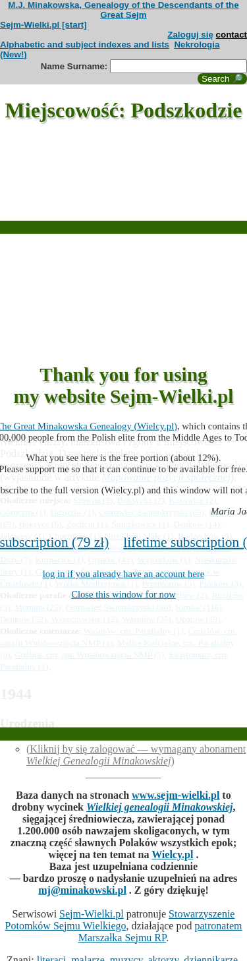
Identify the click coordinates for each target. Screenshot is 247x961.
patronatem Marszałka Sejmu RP (160, 931)
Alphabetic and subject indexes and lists (84, 44)
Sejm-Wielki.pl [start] (43, 25)
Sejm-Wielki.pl (91, 913)
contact (231, 35)
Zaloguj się (190, 35)
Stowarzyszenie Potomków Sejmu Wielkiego (120, 919)
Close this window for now (123, 594)
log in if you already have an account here (124, 574)
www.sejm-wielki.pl (175, 795)
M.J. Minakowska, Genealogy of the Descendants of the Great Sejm (123, 10)
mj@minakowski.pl (82, 890)
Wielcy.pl (172, 854)
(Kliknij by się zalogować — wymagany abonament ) (136, 754)
